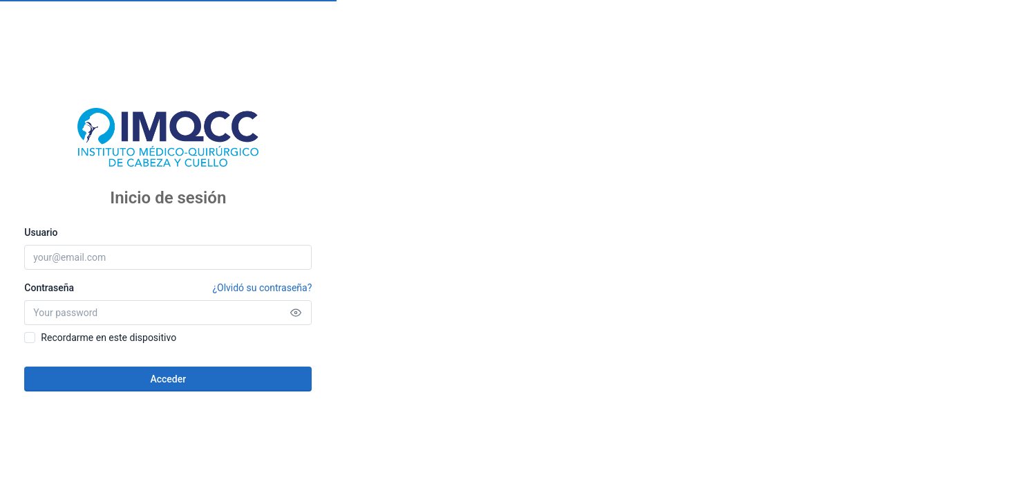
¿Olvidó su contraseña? (262, 287)
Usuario (40, 232)
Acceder (168, 379)
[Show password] (296, 313)
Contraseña (168, 288)
